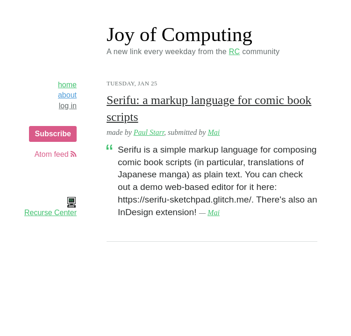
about (67, 95)
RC (234, 52)
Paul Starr (149, 132)
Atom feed (56, 154)
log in (68, 106)
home (67, 85)
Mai (214, 132)
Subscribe (53, 134)
